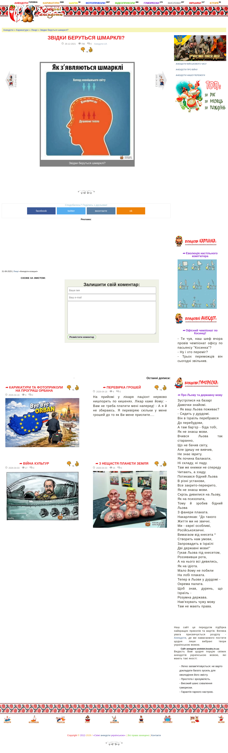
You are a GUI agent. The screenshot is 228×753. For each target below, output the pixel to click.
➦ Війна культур (34, 468)
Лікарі (34, 30)
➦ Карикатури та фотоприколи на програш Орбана (34, 394)
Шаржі (74, 2)
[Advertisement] (134, 16)
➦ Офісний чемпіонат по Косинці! (200, 332)
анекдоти (105, 735)
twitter (71, 210)
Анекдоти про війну (187, 69)
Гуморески (153, 2)
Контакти (156, 735)
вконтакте (101, 210)
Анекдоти (25, 2)
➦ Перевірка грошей (122, 392)
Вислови (176, 2)
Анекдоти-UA (100, 44)
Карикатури (53, 2)
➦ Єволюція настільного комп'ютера (200, 255)
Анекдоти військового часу (191, 64)
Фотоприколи (98, 2)
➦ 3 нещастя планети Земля (121, 468)
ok (130, 210)
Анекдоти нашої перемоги (190, 75)
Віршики (196, 2)
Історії (215, 2)
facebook (41, 210)
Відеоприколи (126, 2)
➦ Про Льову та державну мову (200, 395)
